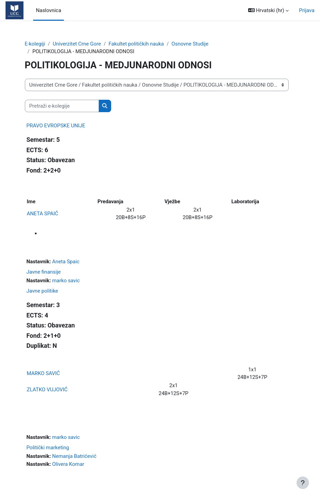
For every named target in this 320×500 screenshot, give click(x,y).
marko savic (66, 280)
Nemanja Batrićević (74, 456)
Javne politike (42, 291)
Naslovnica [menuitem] (48, 10)
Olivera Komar (68, 464)
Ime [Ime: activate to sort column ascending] (31, 201)
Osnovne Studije (190, 44)
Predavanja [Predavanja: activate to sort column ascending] (111, 201)
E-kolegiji (35, 44)
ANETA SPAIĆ (42, 213)
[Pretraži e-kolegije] (62, 106)
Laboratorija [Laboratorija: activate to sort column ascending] (245, 201)
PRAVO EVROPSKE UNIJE (56, 125)
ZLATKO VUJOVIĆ (47, 389)
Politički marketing (48, 447)
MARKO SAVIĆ (43, 373)
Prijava (306, 10)
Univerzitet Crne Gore (77, 44)
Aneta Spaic (65, 261)
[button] (268, 10)
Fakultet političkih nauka (136, 44)
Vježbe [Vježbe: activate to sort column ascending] (172, 201)
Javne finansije (44, 272)
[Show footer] (303, 483)
